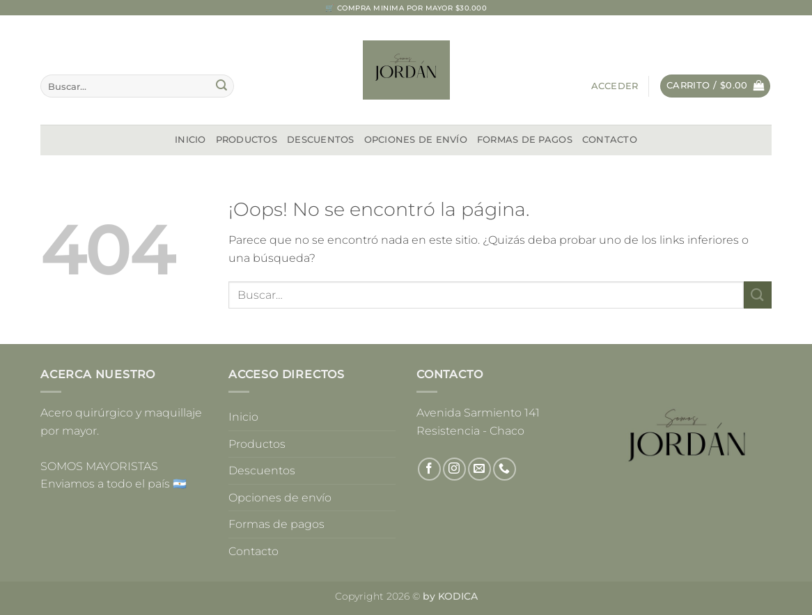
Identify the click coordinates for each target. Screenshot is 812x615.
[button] (615, 86)
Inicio (190, 139)
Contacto (609, 139)
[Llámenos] (504, 469)
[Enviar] (221, 86)
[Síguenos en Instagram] (454, 469)
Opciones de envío (415, 139)
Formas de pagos (524, 139)
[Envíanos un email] (479, 469)
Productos (246, 139)
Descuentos (320, 139)
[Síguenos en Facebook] (429, 469)
